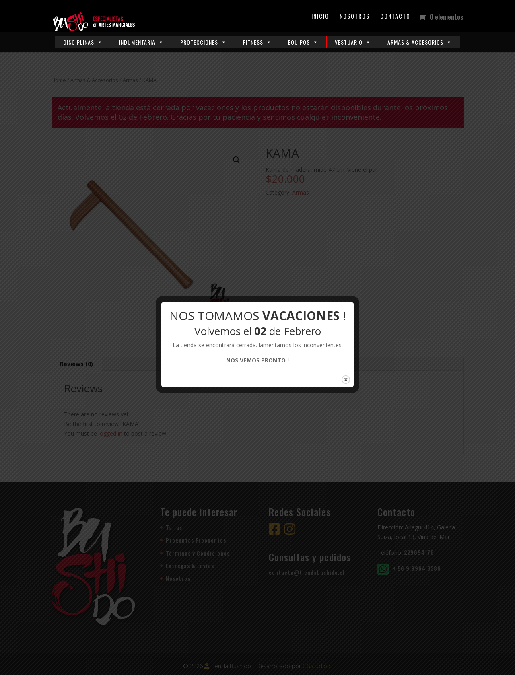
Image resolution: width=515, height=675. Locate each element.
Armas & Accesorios (419, 42)
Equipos (303, 42)
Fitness (257, 42)
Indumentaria (141, 42)
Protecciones (203, 42)
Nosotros (355, 16)
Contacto (395, 16)
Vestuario (353, 42)
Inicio (320, 16)
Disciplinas (83, 42)
